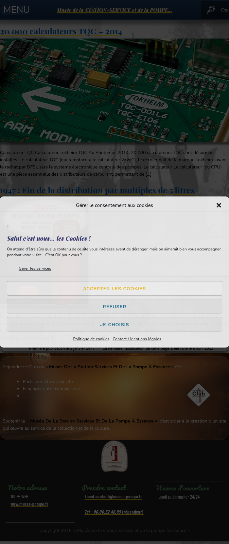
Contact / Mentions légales (137, 339)
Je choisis (114, 324)
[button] (219, 205)
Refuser (114, 306)
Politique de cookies (91, 339)
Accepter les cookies (114, 288)
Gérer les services (35, 268)
